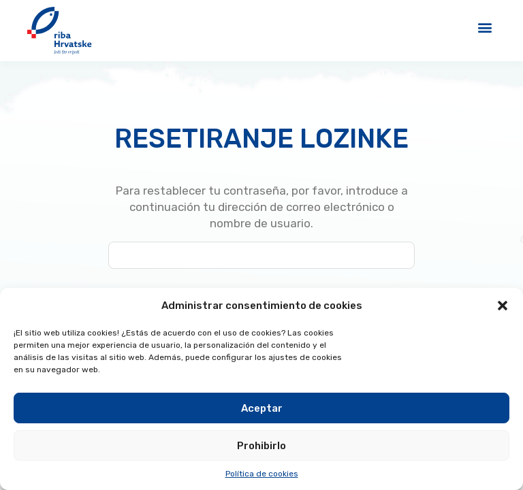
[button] (502, 305)
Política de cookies (261, 473)
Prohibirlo (261, 446)
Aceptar (262, 408)
